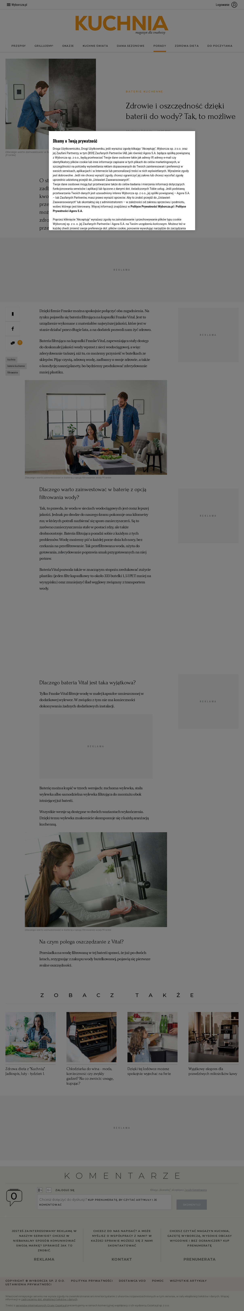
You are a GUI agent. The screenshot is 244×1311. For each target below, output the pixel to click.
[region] (122, 180)
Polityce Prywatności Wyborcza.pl (152, 206)
